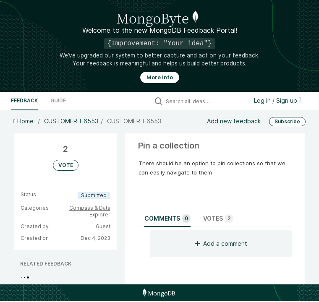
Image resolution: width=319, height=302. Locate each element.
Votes (218, 218)
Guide (58, 100)
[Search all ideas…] (204, 101)
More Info (159, 77)
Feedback (24, 100)
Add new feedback (234, 121)
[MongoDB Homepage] (159, 293)
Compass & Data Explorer (89, 211)
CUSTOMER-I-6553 (71, 121)
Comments (167, 218)
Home (24, 121)
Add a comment (221, 243)
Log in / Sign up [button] (277, 100)
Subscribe (287, 121)
